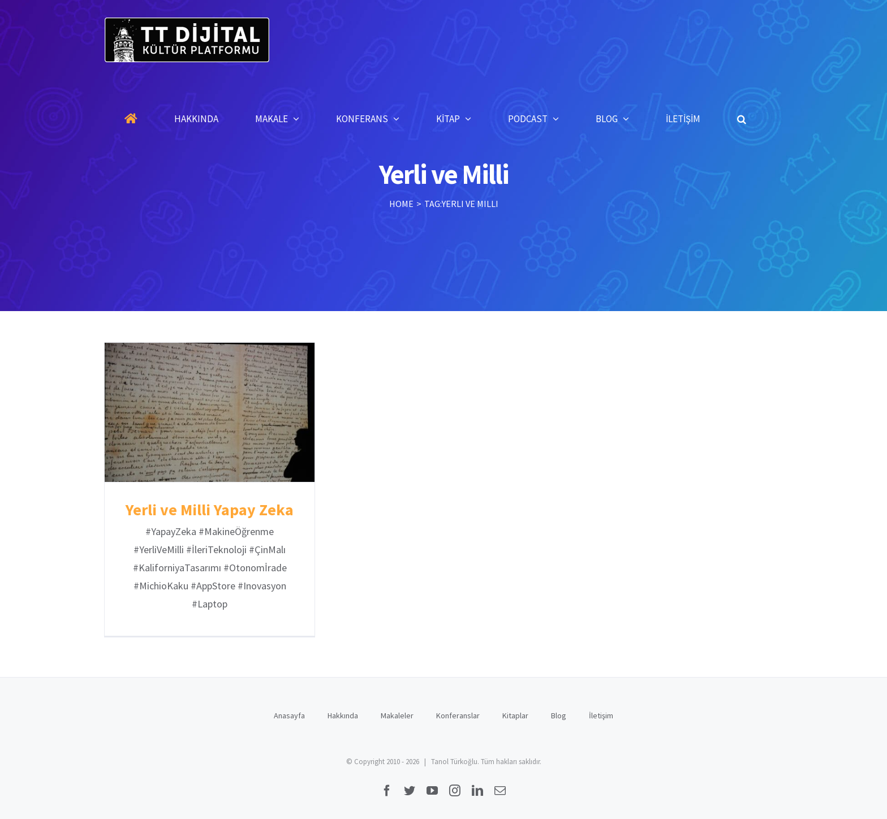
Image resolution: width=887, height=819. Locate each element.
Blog (558, 715)
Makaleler (397, 715)
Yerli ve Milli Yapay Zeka (210, 509)
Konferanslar (458, 715)
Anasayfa (289, 715)
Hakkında (343, 715)
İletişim (601, 715)
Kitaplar (515, 715)
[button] (741, 119)
